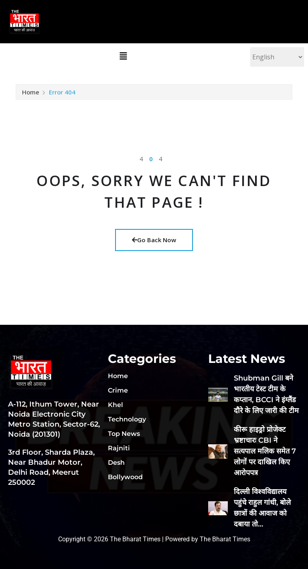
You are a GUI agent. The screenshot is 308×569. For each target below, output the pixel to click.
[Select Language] (277, 57)
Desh (116, 462)
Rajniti (119, 448)
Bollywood (125, 477)
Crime (118, 390)
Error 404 (62, 95)
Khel (115, 405)
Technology (127, 419)
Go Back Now (154, 240)
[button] (123, 56)
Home (30, 95)
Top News (124, 433)
